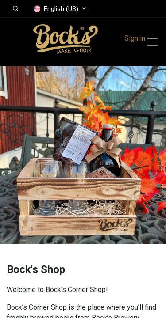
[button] (16, 9)
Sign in (134, 38)
